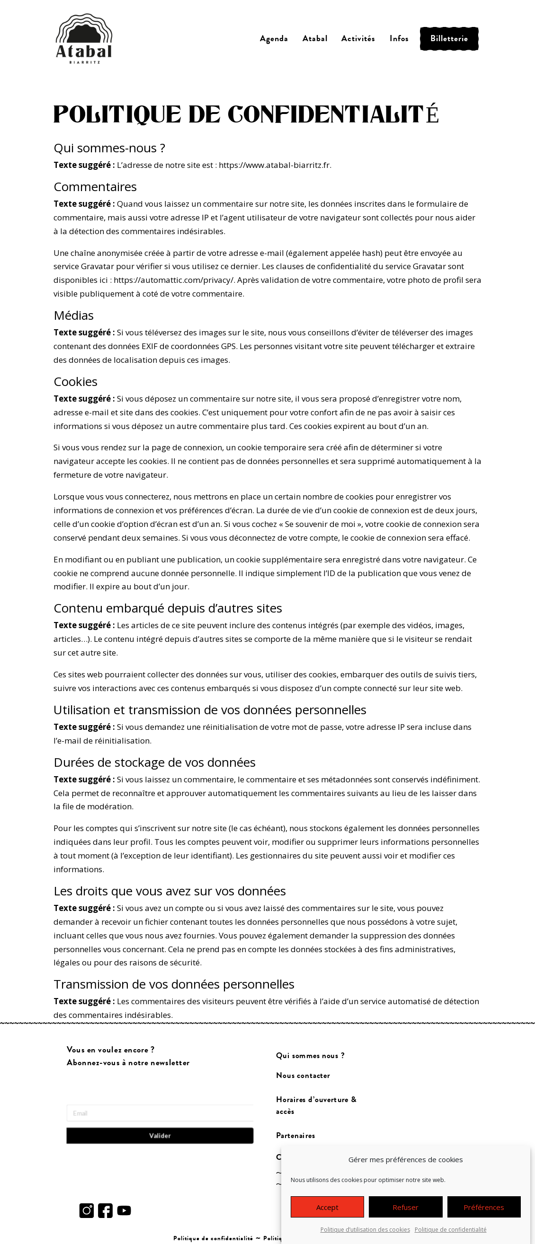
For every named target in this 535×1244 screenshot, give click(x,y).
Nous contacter (303, 1075)
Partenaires (295, 1135)
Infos (399, 38)
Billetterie (449, 38)
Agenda (274, 38)
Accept (327, 1208)
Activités (358, 38)
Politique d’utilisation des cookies (365, 1231)
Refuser (405, 1208)
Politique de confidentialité (451, 1231)
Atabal (315, 38)
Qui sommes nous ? (310, 1055)
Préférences (484, 1208)
